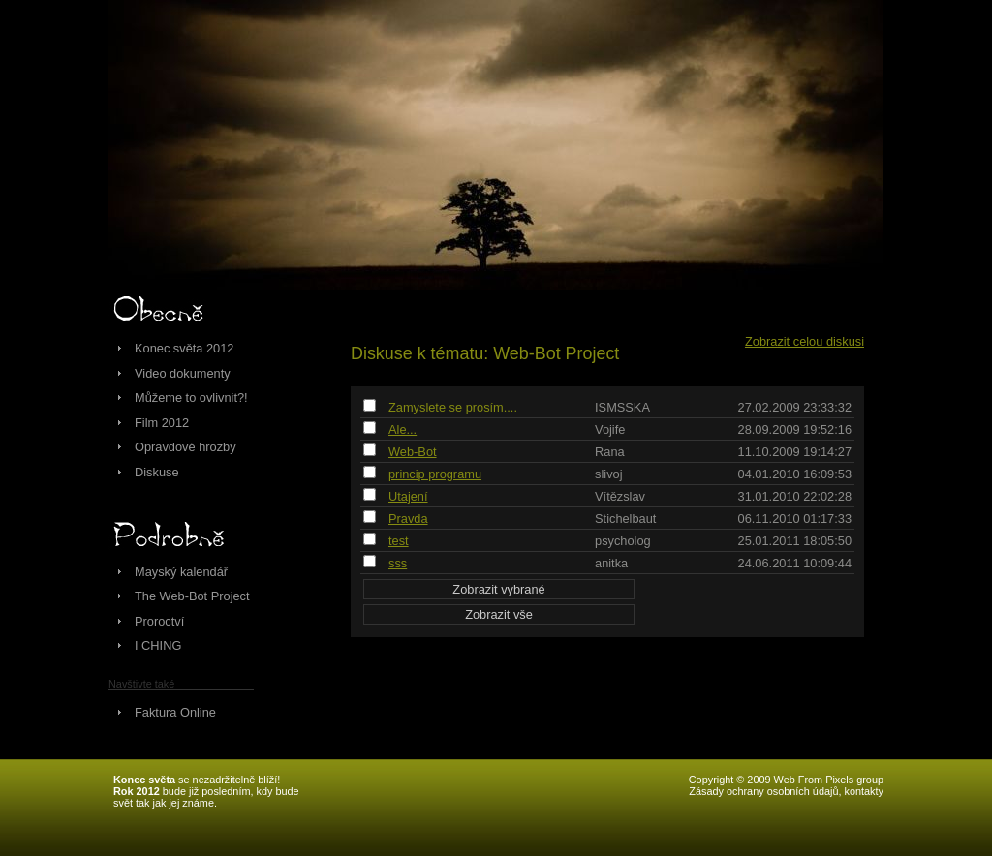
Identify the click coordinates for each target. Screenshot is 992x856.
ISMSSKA (622, 407)
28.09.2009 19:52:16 (795, 429)
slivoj (608, 474)
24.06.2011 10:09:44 (795, 563)
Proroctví (159, 621)
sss (397, 563)
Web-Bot (412, 451)
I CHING (158, 645)
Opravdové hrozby (185, 447)
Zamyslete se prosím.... (452, 407)
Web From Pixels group (829, 779)
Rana (610, 451)
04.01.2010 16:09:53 (795, 474)
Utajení (408, 496)
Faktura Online (175, 712)
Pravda (408, 518)
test (398, 541)
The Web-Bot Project (192, 596)
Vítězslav (620, 496)
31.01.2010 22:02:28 (795, 496)
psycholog (623, 541)
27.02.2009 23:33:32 (795, 407)
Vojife (610, 429)
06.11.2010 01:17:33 (795, 518)
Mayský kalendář (181, 572)
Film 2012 (162, 422)
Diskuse (157, 472)
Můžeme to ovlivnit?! (191, 397)
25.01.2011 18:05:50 (795, 541)
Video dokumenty (183, 373)
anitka (611, 563)
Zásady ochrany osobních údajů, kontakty (786, 791)
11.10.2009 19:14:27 (795, 451)
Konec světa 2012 (184, 348)
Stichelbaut (625, 518)
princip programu (434, 474)
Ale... (402, 429)
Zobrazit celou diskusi (804, 341)
